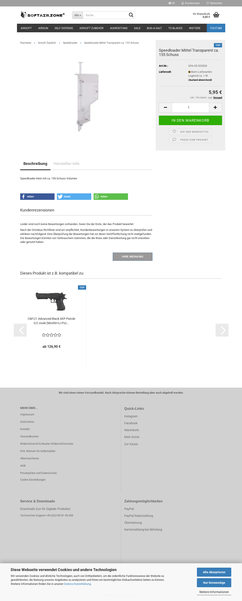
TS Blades (175, 28)
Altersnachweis (29, 458)
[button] (171, 3)
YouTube (216, 28)
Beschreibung (35, 163)
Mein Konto (132, 437)
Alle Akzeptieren (214, 572)
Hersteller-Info (66, 163)
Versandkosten (29, 436)
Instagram (131, 416)
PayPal (129, 509)
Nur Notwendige (214, 582)
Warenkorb (131, 430)
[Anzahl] (190, 107)
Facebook (130, 423)
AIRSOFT (26, 28)
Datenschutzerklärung (77, 583)
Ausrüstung (119, 28)
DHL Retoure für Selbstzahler (37, 451)
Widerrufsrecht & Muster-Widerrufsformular (46, 443)
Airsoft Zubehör (91, 28)
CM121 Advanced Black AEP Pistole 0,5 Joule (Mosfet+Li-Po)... (51, 321)
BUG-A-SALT (154, 28)
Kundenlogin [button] (190, 3)
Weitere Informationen (214, 592)
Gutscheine (27, 421)
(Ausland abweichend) (200, 80)
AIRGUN (43, 28)
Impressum (27, 414)
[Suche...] (77, 15)
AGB (23, 465)
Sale (137, 28)
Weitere (194, 28)
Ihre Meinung (132, 256)
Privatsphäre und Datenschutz (38, 473)
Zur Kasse (131, 444)
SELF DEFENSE (64, 28)
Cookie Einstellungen (33, 479)
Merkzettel (214, 3)
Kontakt (25, 429)
